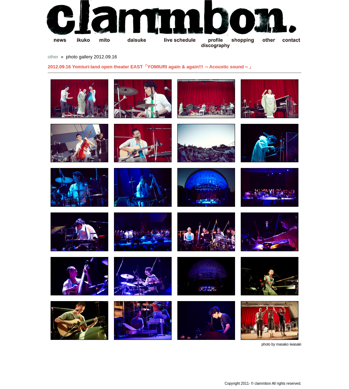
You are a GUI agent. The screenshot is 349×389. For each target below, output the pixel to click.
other (53, 56)
